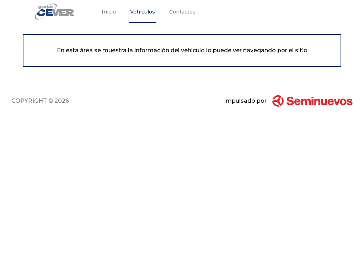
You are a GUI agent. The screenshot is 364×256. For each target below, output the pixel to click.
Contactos (182, 12)
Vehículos (142, 12)
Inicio (109, 12)
